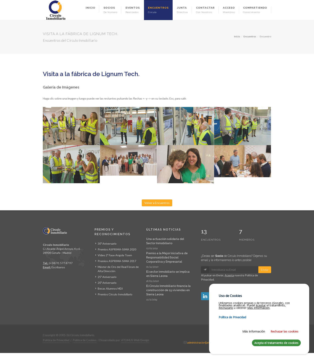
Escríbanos (58, 267)
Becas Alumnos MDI (110, 288)
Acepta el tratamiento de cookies (276, 344)
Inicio (237, 36)
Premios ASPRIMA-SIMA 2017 (117, 261)
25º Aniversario (107, 277)
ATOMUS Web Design (135, 340)
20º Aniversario (107, 282)
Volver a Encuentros (157, 202)
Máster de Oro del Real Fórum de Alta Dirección (118, 269)
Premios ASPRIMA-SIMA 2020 (117, 249)
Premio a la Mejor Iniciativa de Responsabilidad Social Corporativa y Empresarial (167, 257)
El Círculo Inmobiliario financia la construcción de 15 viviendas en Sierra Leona (168, 290)
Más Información (253, 333)
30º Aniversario (107, 243)
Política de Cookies (85, 340)
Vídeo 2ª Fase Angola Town (115, 255)
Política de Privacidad (56, 340)
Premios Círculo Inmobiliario (115, 294)
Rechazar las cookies (284, 333)
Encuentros (250, 36)
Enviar (265, 261)
